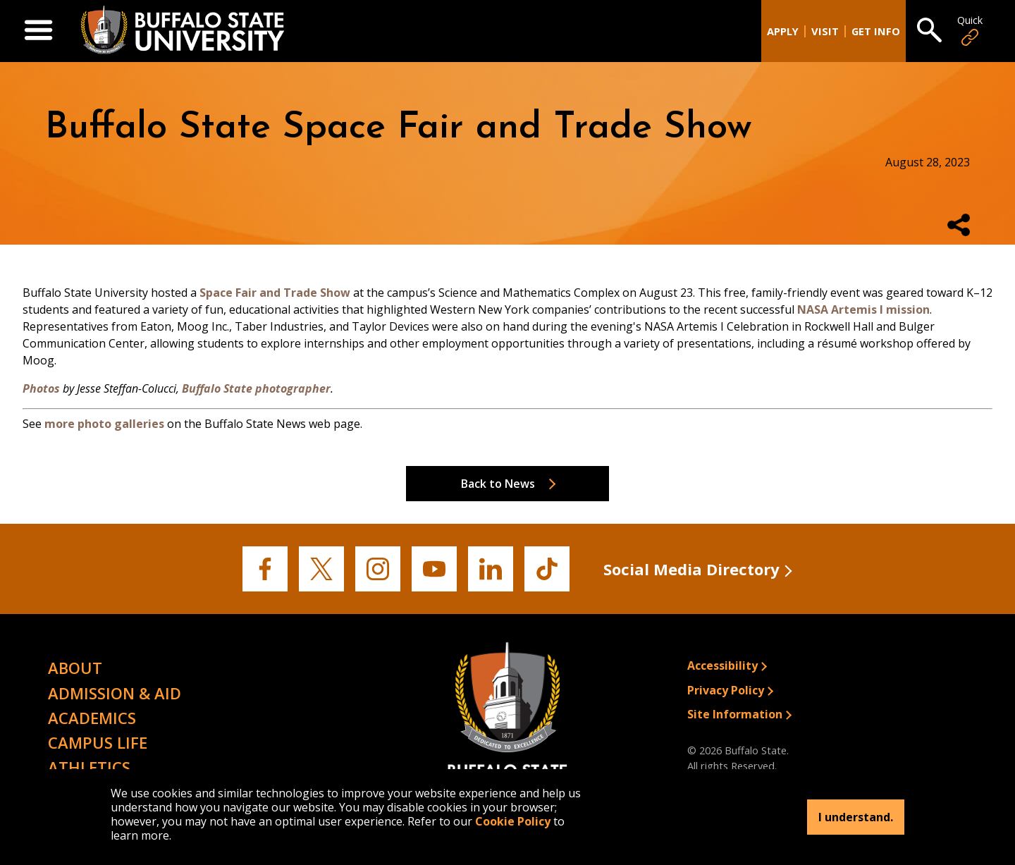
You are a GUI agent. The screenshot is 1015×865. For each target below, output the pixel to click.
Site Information (734, 714)
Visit (825, 31)
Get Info (875, 31)
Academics (92, 717)
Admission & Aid (114, 693)
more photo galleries (104, 423)
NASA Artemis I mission (863, 309)
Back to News (498, 483)
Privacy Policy (725, 690)
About (75, 667)
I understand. (855, 817)
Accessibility (722, 665)
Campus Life (97, 742)
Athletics (89, 767)
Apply (783, 31)
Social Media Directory (691, 568)
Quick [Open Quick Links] (970, 30)
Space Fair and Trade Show (274, 292)
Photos (41, 388)
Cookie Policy (512, 821)
